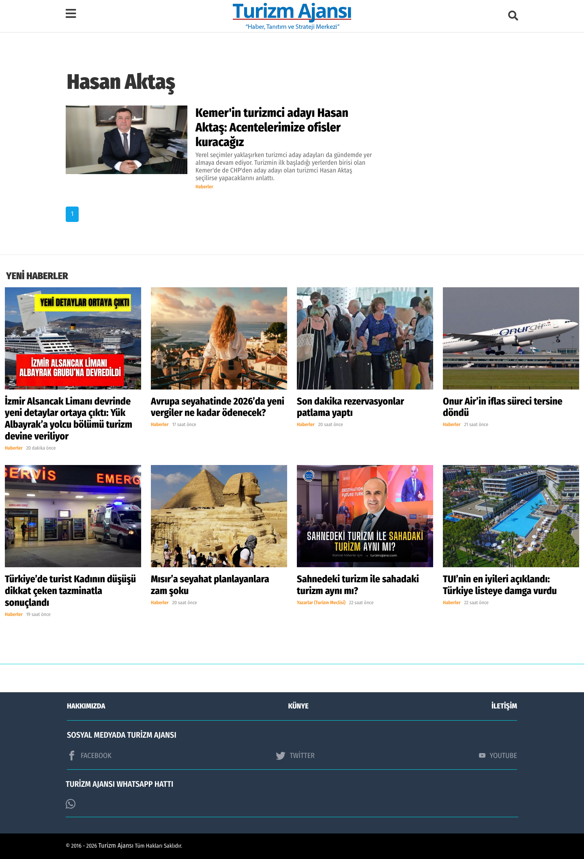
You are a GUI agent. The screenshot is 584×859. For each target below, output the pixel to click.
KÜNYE (298, 706)
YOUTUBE (498, 755)
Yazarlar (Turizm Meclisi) (321, 603)
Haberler (204, 187)
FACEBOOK (89, 755)
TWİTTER (295, 755)
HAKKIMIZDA (86, 706)
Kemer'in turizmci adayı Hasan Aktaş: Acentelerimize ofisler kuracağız (271, 127)
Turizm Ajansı (116, 846)
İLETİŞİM (504, 706)
